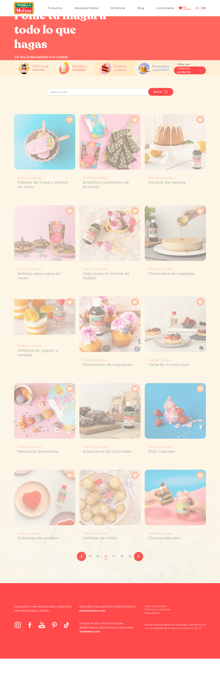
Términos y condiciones (158, 647)
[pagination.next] (138, 595)
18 (121, 594)
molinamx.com (89, 670)
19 (130, 594)
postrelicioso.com (92, 649)
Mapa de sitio (152, 651)
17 (114, 594)
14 (90, 594)
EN (204, 8)
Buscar (160, 130)
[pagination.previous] (81, 595)
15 (98, 594)
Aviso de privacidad (156, 644)
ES (197, 8)
